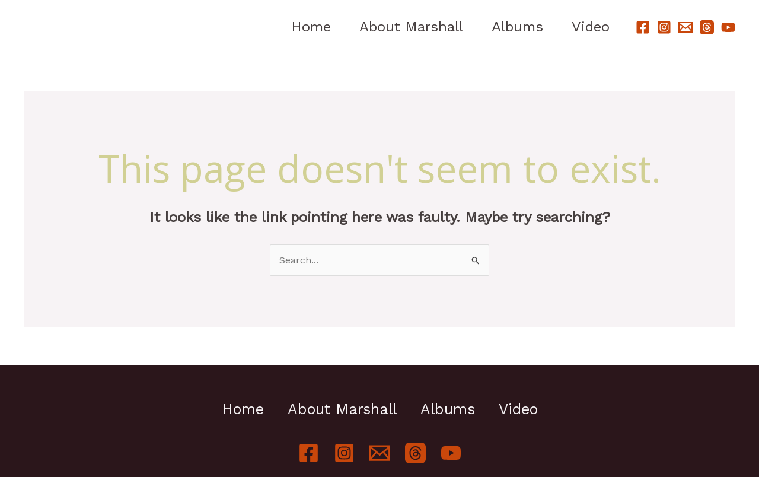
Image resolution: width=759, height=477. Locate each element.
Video (591, 26)
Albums (517, 26)
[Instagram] (664, 27)
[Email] (685, 27)
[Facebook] (643, 27)
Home (311, 26)
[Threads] (707, 27)
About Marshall (411, 26)
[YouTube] (728, 27)
